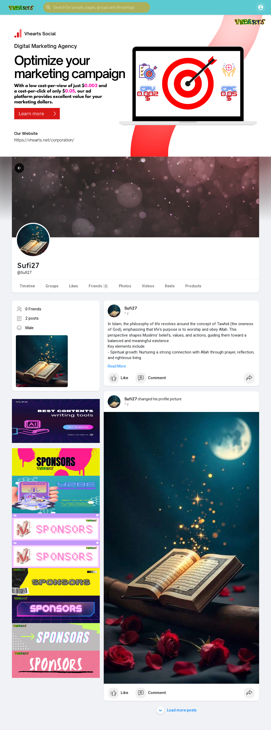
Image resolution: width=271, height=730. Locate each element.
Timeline (27, 286)
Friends (98, 286)
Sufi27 (130, 308)
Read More (117, 366)
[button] (96, 7)
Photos (125, 286)
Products (193, 286)
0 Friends (33, 309)
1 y (126, 313)
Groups (52, 286)
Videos (148, 286)
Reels (170, 286)
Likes (73, 286)
